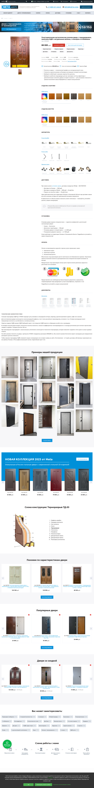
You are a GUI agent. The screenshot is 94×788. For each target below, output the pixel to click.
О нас (78, 12)
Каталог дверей (8, 12)
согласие (50, 777)
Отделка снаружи (59, 48)
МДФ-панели (44, 91)
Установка (68, 12)
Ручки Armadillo (45, 138)
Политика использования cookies (62, 784)
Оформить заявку (59, 45)
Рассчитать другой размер (75, 45)
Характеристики (47, 48)
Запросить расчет (86, 7)
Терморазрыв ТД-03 (72, 61)
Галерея (38, 12)
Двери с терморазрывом (24, 12)
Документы (70, 51)
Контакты (87, 12)
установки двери (56, 186)
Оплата (48, 12)
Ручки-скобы (44, 151)
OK (28, 784)
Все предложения (82, 459)
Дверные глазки (45, 164)
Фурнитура (80, 48)
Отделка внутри (71, 48)
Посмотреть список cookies (43, 784)
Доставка (57, 12)
